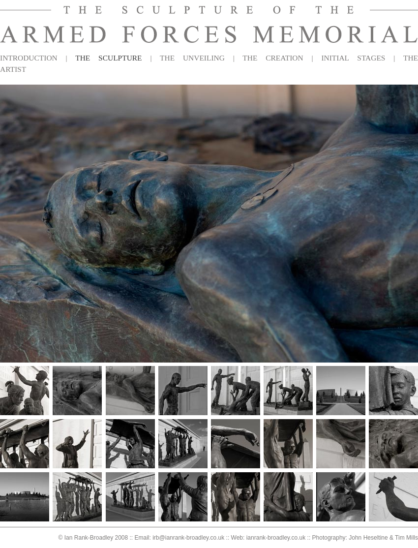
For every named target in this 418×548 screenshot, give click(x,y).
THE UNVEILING (192, 58)
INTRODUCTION (29, 58)
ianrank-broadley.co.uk (276, 537)
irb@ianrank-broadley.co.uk (188, 537)
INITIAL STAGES (353, 58)
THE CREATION (272, 58)
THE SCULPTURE (108, 58)
